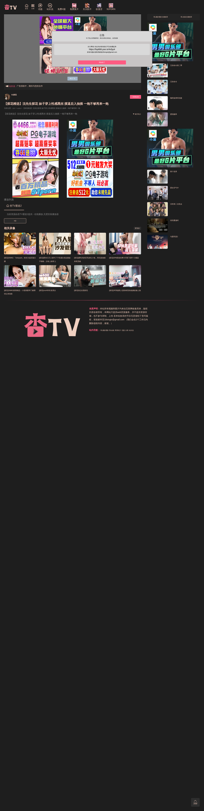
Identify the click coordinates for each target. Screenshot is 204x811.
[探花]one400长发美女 (50, 290)
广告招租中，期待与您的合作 (30, 86)
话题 (162, 308)
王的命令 (174, 83)
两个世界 (174, 173)
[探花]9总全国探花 (83, 290)
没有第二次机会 (178, 205)
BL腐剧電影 (137, 308)
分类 (167, 308)
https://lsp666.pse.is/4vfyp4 (102, 52)
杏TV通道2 (14, 205)
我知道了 (102, 67)
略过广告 (73, 78)
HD (15, 221)
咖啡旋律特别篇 (178, 99)
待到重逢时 (176, 222)
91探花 (15, 94)
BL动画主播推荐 (186, 18)
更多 (136, 228)
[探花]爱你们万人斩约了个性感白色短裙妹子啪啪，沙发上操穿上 (54, 261)
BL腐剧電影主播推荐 (161, 18)
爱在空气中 (176, 189)
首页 (14, 108)
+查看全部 (133, 97)
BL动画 (147, 308)
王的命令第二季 (178, 67)
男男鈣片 (155, 308)
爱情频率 (174, 115)
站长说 (173, 308)
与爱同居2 (175, 238)
